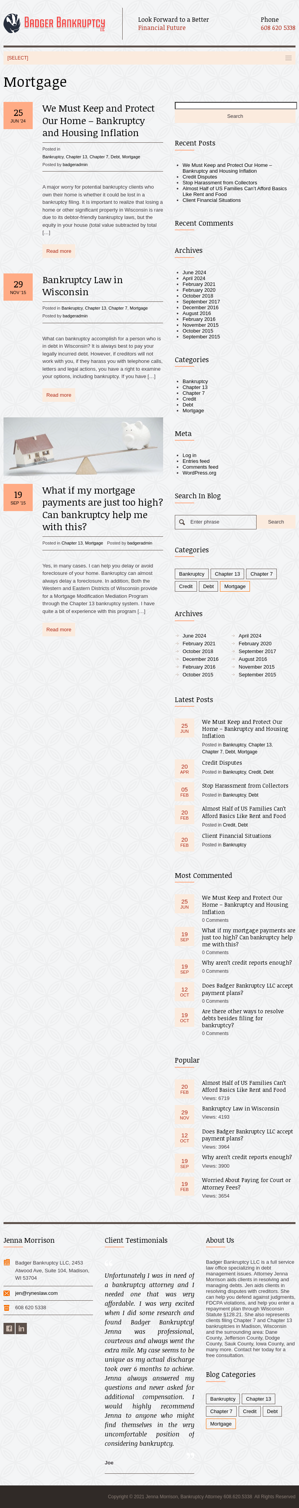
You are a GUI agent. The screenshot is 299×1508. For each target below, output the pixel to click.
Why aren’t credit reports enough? (247, 962)
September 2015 (201, 337)
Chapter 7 (99, 156)
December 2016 (201, 307)
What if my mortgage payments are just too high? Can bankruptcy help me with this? (102, 508)
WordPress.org (199, 473)
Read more (58, 251)
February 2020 (199, 290)
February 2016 (199, 319)
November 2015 (201, 325)
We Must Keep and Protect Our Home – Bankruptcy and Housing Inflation (98, 120)
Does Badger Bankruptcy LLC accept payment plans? (247, 989)
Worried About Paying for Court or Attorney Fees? (246, 1183)
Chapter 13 (76, 156)
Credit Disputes (200, 177)
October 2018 (198, 296)
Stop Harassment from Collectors (220, 183)
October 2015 (198, 331)
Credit (189, 399)
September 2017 (201, 302)
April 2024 (194, 278)
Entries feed (196, 461)
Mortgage (131, 156)
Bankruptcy (52, 156)
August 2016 (197, 313)
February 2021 (199, 284)
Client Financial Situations (212, 200)
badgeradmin (75, 164)
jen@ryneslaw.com (36, 1293)
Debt (115, 156)
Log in (189, 455)
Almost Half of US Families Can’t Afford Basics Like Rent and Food (244, 812)
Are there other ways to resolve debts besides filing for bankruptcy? (243, 1018)
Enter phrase (204, 522)
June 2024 (194, 272)
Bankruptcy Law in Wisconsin (82, 285)
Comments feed (200, 467)
